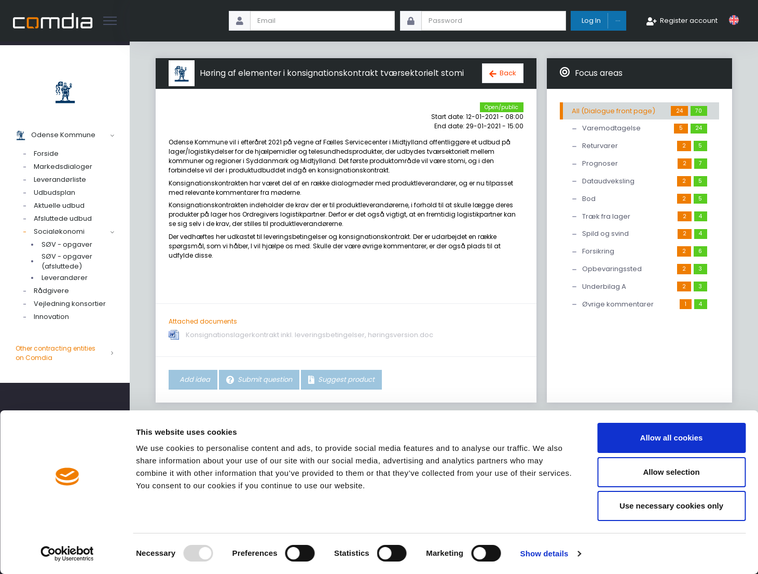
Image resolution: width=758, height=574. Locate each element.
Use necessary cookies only (671, 505)
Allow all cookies (671, 437)
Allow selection (671, 472)
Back (508, 73)
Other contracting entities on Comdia (65, 353)
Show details (544, 553)
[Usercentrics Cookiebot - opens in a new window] (67, 554)
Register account (689, 20)
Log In (591, 20)
